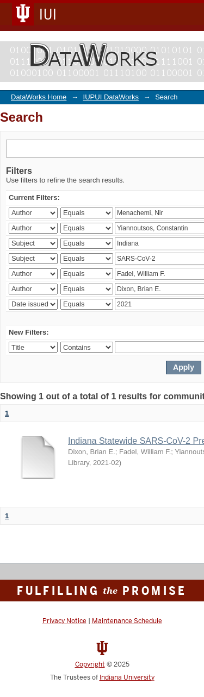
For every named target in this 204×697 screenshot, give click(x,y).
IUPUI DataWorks (111, 97)
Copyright (90, 664)
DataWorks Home (38, 97)
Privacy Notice (64, 621)
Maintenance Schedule (127, 621)
